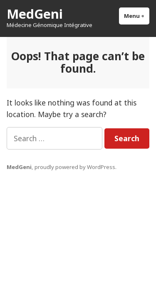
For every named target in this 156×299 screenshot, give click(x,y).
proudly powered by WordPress (75, 167)
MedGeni (35, 13)
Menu (136, 16)
